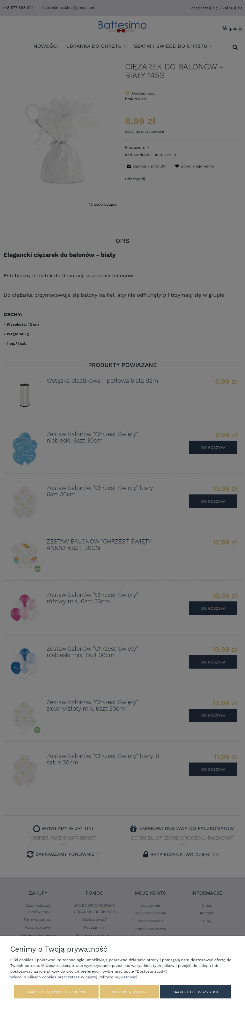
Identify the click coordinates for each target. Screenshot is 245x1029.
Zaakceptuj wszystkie (195, 992)
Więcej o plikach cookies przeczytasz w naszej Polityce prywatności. (74, 977)
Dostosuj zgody (129, 992)
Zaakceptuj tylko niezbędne (56, 992)
